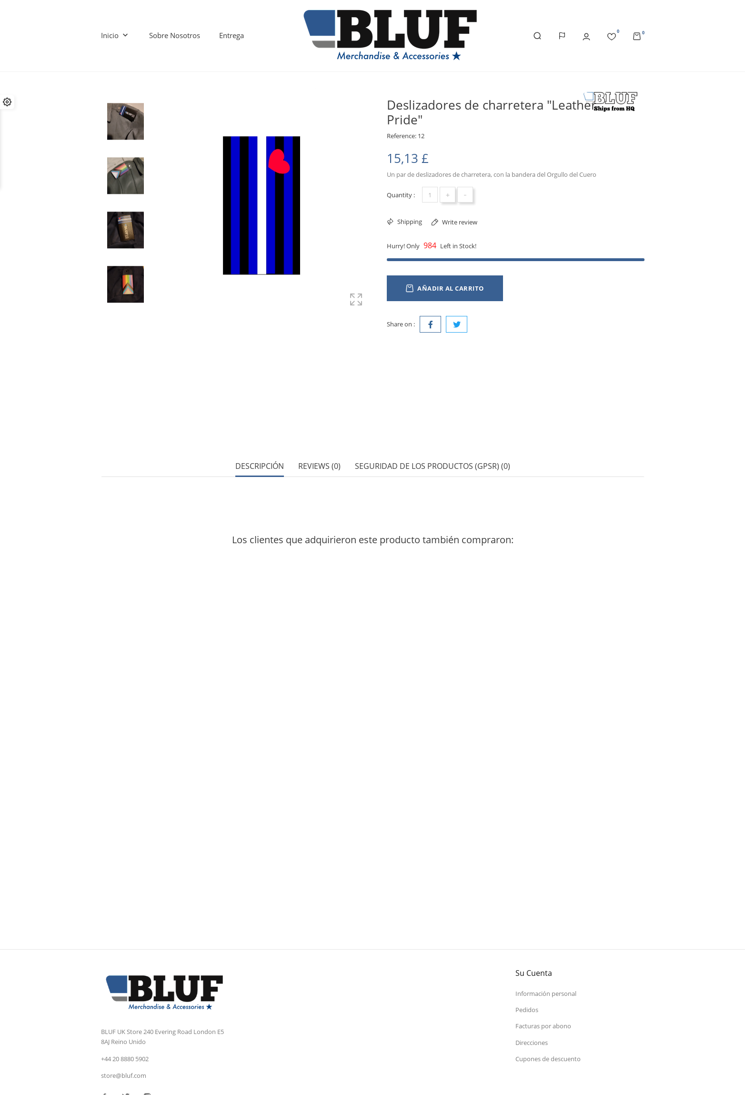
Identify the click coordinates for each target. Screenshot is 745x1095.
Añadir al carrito (445, 288)
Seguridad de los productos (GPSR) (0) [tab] (432, 433)
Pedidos (526, 943)
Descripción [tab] (259, 433)
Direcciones (531, 976)
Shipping (409, 221)
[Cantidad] (430, 195)
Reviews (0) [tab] (319, 433)
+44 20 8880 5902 (125, 992)
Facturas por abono (543, 959)
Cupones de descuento (548, 992)
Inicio (115, 35)
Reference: (401, 136)
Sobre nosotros (174, 35)
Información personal (545, 927)
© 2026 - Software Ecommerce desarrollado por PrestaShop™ (187, 1078)
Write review (459, 222)
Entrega (231, 35)
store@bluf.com (123, 1009)
